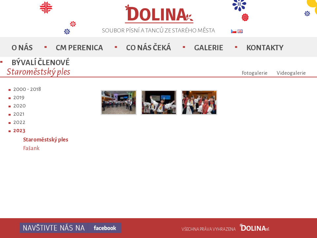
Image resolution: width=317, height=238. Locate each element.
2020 (19, 106)
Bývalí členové (41, 63)
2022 (19, 122)
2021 (18, 114)
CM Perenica (79, 48)
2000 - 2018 (27, 89)
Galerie (208, 48)
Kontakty (265, 48)
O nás (22, 48)
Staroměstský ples (45, 140)
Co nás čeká (148, 48)
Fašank (31, 148)
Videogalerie (291, 73)
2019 (18, 97)
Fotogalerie (254, 73)
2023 (19, 131)
